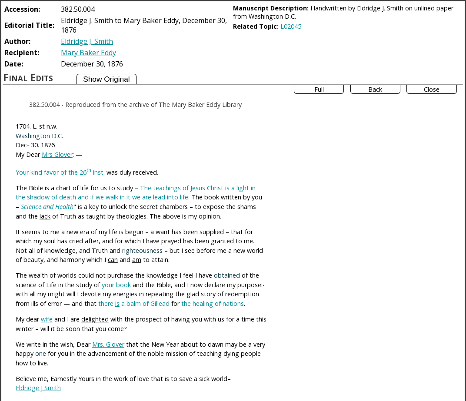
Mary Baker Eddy (88, 52)
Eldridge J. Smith (87, 41)
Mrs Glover (57, 154)
